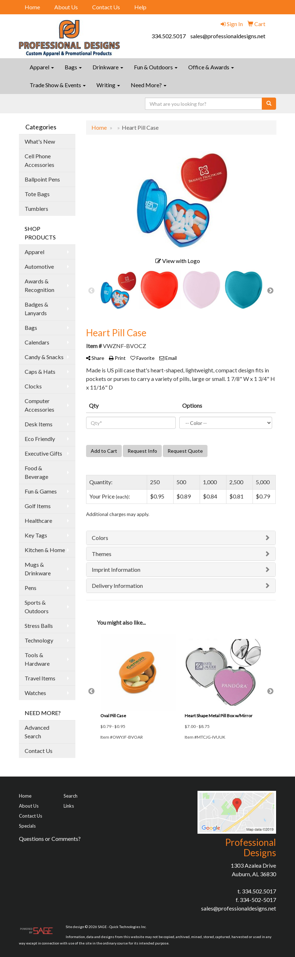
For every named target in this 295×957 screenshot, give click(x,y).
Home (32, 7)
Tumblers (36, 208)
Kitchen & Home (45, 549)
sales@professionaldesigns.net (227, 36)
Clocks (33, 386)
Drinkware (107, 67)
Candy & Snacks (44, 356)
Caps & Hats (40, 371)
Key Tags (36, 535)
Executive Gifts (43, 453)
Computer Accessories (39, 405)
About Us (66, 7)
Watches (35, 692)
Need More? (148, 84)
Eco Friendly (40, 438)
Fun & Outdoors (156, 67)
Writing (108, 84)
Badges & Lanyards (36, 308)
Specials (27, 826)
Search (71, 796)
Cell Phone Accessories (39, 160)
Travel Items (40, 678)
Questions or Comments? (50, 838)
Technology (39, 640)
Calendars (37, 342)
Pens (30, 587)
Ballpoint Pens (42, 179)
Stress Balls (39, 625)
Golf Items (38, 505)
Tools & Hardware (37, 659)
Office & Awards (211, 67)
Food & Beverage (36, 472)
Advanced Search (37, 731)
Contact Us (106, 7)
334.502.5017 (168, 36)
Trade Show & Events (58, 84)
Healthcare (38, 520)
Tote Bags (37, 193)
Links (69, 806)
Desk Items (38, 424)
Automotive (39, 266)
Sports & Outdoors (37, 606)
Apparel (42, 67)
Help (140, 7)
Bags (73, 67)
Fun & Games (41, 491)
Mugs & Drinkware (38, 568)
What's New (40, 141)
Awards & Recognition (39, 285)
